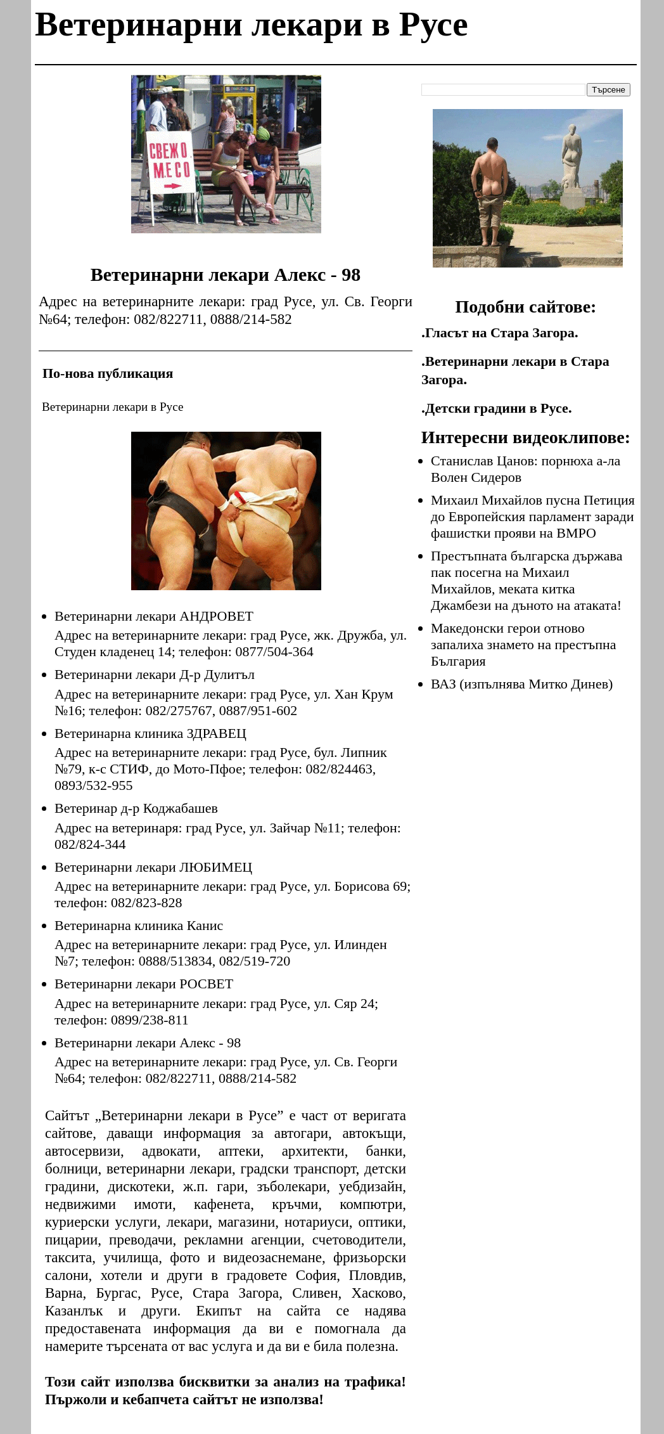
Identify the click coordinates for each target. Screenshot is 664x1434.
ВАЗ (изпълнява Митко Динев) (522, 684)
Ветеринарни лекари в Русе (251, 23)
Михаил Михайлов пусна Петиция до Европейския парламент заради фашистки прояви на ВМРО (533, 516)
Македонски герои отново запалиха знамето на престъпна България (523, 644)
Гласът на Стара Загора (500, 332)
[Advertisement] (226, 163)
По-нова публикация (107, 373)
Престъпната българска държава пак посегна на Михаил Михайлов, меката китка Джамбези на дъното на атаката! (526, 580)
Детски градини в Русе (496, 408)
